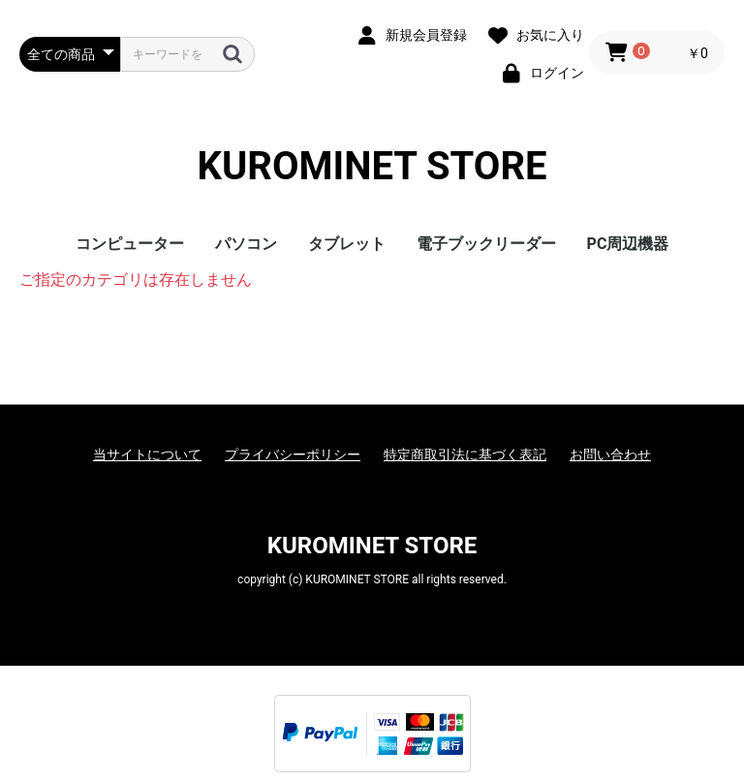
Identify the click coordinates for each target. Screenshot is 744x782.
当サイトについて (147, 454)
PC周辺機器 (628, 244)
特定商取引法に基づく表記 (465, 454)
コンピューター (130, 244)
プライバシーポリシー (292, 454)
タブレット (347, 244)
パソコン (246, 244)
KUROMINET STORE (371, 166)
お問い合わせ (610, 454)
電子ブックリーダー (486, 244)
